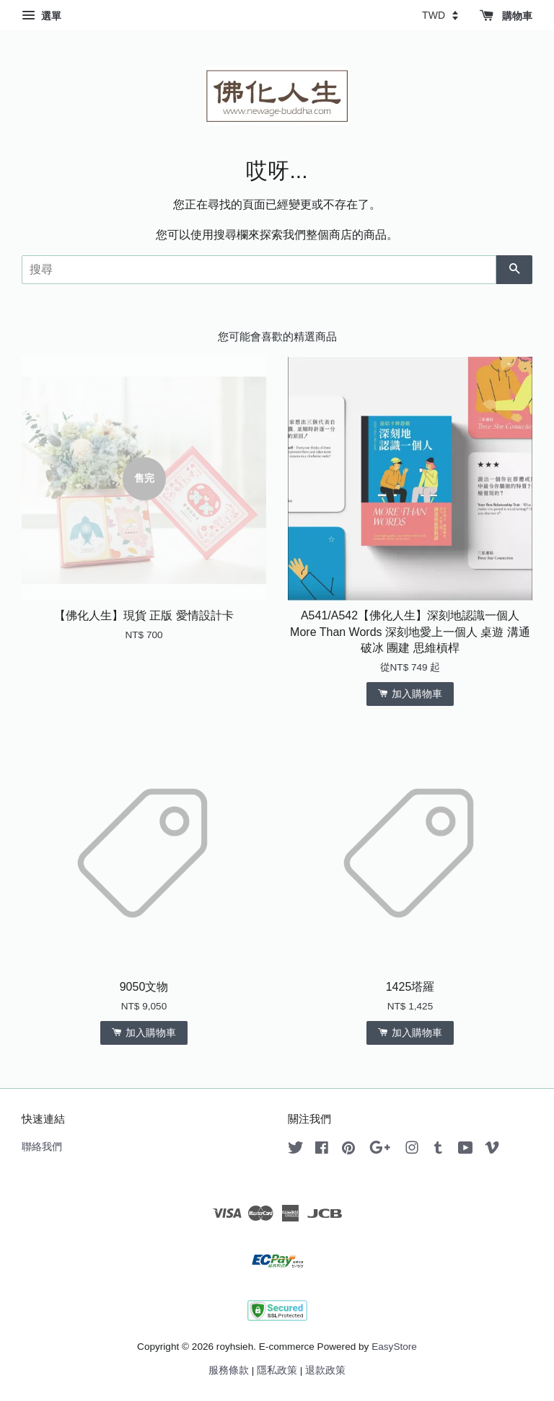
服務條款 (228, 1370)
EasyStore (394, 1346)
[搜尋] (259, 269)
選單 (41, 16)
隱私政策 (277, 1370)
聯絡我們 (42, 1146)
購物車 (506, 16)
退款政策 (325, 1370)
